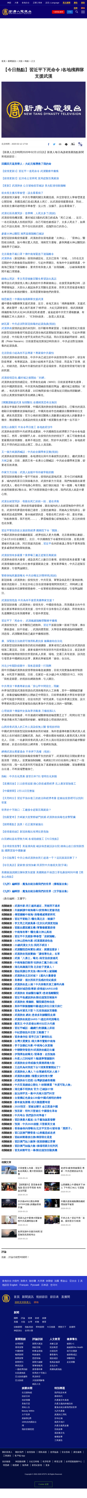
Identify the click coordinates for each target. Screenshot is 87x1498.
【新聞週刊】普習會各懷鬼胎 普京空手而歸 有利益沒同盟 (30, 1187)
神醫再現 (71, 1358)
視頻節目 (42, 1296)
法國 (56, 1281)
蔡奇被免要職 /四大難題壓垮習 (32, 1102)
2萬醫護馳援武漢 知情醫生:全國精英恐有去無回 (29, 402)
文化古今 (54, 1365)
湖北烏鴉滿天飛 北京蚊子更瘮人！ (35, 966)
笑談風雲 (54, 1347)
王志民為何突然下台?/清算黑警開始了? (37, 1067)
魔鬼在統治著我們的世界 (65, 1407)
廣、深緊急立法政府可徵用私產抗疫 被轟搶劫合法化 (31, 641)
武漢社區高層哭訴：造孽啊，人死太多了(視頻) (28, 213)
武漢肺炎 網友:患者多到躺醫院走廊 (35, 1015)
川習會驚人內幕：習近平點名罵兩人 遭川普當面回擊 (30, 1171)
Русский (35, 1285)
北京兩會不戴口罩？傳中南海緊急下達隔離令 (27, 254)
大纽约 (15, 1281)
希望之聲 (58, 1461)
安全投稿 (66, 1452)
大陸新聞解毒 (38, 1380)
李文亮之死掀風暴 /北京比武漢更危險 (36, 923)
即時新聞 (40, 1327)
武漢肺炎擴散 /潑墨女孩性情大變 (34, 1076)
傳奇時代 (58, 1396)
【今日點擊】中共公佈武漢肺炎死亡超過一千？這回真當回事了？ (39, 857)
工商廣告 (58, 1440)
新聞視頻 (20, 1339)
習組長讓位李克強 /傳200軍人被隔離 (36, 971)
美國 (16, 1322)
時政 (27, 61)
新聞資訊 (12, 61)
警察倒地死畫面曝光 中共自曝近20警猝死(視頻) (29, 575)
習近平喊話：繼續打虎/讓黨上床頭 (35, 1028)
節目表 (54, 1296)
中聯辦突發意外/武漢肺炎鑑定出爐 (35, 1049)
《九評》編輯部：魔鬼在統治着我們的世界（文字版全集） (35, 891)
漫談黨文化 (59, 1433)
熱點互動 (36, 1347)
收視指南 (31, 1452)
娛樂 (44, 1318)
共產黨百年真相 (61, 1400)
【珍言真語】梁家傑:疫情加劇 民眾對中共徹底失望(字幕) (34, 865)
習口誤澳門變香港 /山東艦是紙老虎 (35, 1132)
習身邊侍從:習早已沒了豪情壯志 (33, 1036)
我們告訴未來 (60, 1392)
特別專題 (59, 1388)
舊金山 (63, 1281)
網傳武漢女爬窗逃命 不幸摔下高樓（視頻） (26, 751)
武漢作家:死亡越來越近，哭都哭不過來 (37, 905)
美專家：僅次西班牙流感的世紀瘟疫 (35, 980)
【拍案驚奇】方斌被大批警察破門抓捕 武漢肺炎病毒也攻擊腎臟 (38, 817)
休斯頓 (49, 1281)
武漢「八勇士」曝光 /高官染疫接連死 (36, 958)
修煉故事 (58, 1436)
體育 (44, 1322)
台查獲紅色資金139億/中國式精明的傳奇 (38, 1097)
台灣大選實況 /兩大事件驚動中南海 (35, 1041)
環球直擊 (19, 1347)
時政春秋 (36, 1354)
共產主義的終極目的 (63, 1403)
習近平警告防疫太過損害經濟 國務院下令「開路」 (30, 530)
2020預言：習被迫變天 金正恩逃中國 (36, 1106)
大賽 (16, 3)
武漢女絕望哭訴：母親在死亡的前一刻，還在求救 (30, 501)
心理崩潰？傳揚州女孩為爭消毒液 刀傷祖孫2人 (28, 710)
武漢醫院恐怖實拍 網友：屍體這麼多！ (37, 949)
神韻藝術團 (20, 1461)
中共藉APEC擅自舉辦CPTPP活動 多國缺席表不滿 (29, 1204)
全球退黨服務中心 (74, 1461)
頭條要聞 (18, 1327)
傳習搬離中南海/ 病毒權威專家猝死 (35, 914)
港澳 (30, 1318)
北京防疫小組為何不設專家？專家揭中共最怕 (27, 353)
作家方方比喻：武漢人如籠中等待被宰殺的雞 (27, 472)
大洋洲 (40, 1281)
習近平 (47, 543)
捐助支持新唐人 (23, 1302)
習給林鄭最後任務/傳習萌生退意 (33, 1137)
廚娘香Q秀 (27, 1418)
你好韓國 (26, 1400)
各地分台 (25, 3)
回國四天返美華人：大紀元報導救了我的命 (26, 163)
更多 (48, 1465)
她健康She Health (75, 1347)
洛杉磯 (32, 1281)
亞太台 (73, 1281)
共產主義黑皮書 (61, 1425)
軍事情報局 (37, 1365)
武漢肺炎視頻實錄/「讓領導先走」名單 (37, 953)
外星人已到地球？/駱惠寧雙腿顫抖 (35, 1058)
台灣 (30, 1322)
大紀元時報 (34, 1461)
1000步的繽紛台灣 (29, 1424)
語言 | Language (52, 3)
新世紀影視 (37, 1465)
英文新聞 (66, 3)
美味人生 (26, 1407)
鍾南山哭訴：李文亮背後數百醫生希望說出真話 (28, 278)
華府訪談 (19, 1365)
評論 (23, 1318)
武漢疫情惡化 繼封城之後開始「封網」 (24, 377)
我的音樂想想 (28, 1429)
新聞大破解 (37, 1362)
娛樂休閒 (27, 1388)
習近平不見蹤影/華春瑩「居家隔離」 (36, 936)
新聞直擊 (19, 1358)
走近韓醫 (71, 1362)
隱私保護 (43, 1452)
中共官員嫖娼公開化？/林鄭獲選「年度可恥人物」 (44, 1084)
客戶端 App (20, 1455)
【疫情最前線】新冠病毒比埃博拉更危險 (25, 831)
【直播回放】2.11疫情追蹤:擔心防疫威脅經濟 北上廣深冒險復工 (38, 783)
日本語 (44, 1285)
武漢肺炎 (6, 258)
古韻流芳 (54, 1351)
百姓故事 (58, 1429)
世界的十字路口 (39, 1373)
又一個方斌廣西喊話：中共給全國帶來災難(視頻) (29, 451)
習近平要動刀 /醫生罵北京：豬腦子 (35, 918)
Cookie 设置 (43, 1484)
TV (70, 12)
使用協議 (54, 1452)
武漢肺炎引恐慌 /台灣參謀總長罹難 (35, 1080)
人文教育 (55, 1339)
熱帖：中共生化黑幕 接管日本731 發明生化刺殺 (29, 776)
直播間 (65, 1296)
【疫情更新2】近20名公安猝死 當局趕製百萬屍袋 (30, 178)
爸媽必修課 (55, 1362)
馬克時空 (36, 1376)
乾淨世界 (47, 1461)
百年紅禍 (58, 1418)
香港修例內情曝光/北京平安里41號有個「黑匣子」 (44, 1128)
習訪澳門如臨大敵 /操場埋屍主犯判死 (36, 1145)
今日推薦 (51, 1327)
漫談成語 (54, 1358)
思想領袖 (36, 1358)
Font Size (73, 144)
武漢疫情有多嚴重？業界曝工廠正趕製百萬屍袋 (28, 555)
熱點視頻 (29, 1327)
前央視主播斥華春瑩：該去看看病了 (22, 192)
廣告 (76, 3)
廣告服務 (77, 1452)
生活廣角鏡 (27, 1392)
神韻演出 (18, 1330)
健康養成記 (72, 1354)
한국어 (53, 1285)
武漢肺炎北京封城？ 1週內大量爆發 (35, 975)
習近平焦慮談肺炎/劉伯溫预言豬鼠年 (36, 997)
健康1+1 (70, 1343)
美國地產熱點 (56, 1369)
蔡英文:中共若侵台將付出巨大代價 (35, 1023)
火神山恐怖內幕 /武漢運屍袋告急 (34, 940)
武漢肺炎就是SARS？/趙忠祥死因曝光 (37, 1019)
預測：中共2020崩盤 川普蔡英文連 (35, 1124)
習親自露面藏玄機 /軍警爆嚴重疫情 (35, 927)
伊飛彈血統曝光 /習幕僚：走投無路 (35, 1054)
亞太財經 (19, 1380)
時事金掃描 (37, 1351)
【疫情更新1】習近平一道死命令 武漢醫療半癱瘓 (30, 171)
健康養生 (72, 1339)
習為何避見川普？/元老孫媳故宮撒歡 (36, 1010)
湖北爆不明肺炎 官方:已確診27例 (34, 1089)
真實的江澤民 (60, 1414)
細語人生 (36, 1384)
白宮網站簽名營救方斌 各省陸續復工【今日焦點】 (30, 838)
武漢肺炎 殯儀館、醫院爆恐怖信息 (35, 1001)
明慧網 (6, 1465)
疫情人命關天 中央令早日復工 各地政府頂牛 (27, 427)
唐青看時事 (37, 1369)
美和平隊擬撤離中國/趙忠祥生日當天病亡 (38, 1006)
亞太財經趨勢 (21, 1376)
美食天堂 (26, 1403)
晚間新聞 (19, 1354)
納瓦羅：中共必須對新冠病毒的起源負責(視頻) (28, 323)
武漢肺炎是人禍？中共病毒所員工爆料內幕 (39, 984)
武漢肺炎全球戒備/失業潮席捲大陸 (35, 1063)
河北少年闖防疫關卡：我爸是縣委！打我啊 (26, 665)
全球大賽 (29, 1330)
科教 (37, 1322)
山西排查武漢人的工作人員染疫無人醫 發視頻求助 (30, 726)
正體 (35, 3)
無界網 (25, 1465)
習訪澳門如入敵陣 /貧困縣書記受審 (35, 1141)
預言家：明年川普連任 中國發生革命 (36, 1111)
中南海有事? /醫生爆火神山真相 (33, 932)
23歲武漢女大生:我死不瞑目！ (32, 945)
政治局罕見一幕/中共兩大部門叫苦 (35, 1093)
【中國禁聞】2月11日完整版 (18, 790)
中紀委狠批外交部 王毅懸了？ (32, 1032)
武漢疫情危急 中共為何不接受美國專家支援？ (28, 600)
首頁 (3, 61)
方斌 (4, 460)
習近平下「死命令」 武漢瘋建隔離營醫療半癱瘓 (29, 620)
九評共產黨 (59, 1411)
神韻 (9, 3)
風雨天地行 (59, 1422)
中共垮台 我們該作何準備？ (31, 1115)
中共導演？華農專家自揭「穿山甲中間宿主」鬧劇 (30, 686)
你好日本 (26, 1396)
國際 (16, 1318)
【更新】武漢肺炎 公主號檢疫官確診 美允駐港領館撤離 (33, 185)
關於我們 (19, 1452)
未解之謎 (54, 1343)
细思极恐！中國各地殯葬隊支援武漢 (22, 299)
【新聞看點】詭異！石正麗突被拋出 (22, 824)
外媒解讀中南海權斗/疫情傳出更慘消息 (37, 910)
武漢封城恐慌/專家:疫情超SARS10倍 (36, 988)
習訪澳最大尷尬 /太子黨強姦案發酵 (35, 1119)
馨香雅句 (54, 1354)
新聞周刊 (19, 1362)
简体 (40, 3)
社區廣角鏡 (20, 1373)
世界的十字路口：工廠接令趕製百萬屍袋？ (26, 809)
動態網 (16, 1465)
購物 (36, 1302)
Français (23, 1285)
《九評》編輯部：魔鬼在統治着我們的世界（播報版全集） (35, 884)
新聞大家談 (37, 1343)
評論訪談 (37, 1339)
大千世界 (26, 1414)
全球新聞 (19, 1343)
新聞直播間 (58, 12)
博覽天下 (62, 1327)
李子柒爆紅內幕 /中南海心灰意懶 (34, 1045)
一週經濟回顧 (21, 1369)
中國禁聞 (19, 1351)
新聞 (16, 1312)
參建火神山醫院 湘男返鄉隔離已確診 (22, 233)
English (13, 1285)
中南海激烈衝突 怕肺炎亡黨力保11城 (36, 962)
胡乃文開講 (72, 1351)
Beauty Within (28, 1411)
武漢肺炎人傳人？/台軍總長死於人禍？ (37, 1071)
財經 (37, 1318)
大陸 (20, 61)
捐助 (83, 3)
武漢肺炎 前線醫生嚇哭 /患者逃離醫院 (37, 993)
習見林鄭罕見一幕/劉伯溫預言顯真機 (36, 1150)
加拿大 (24, 1281)
